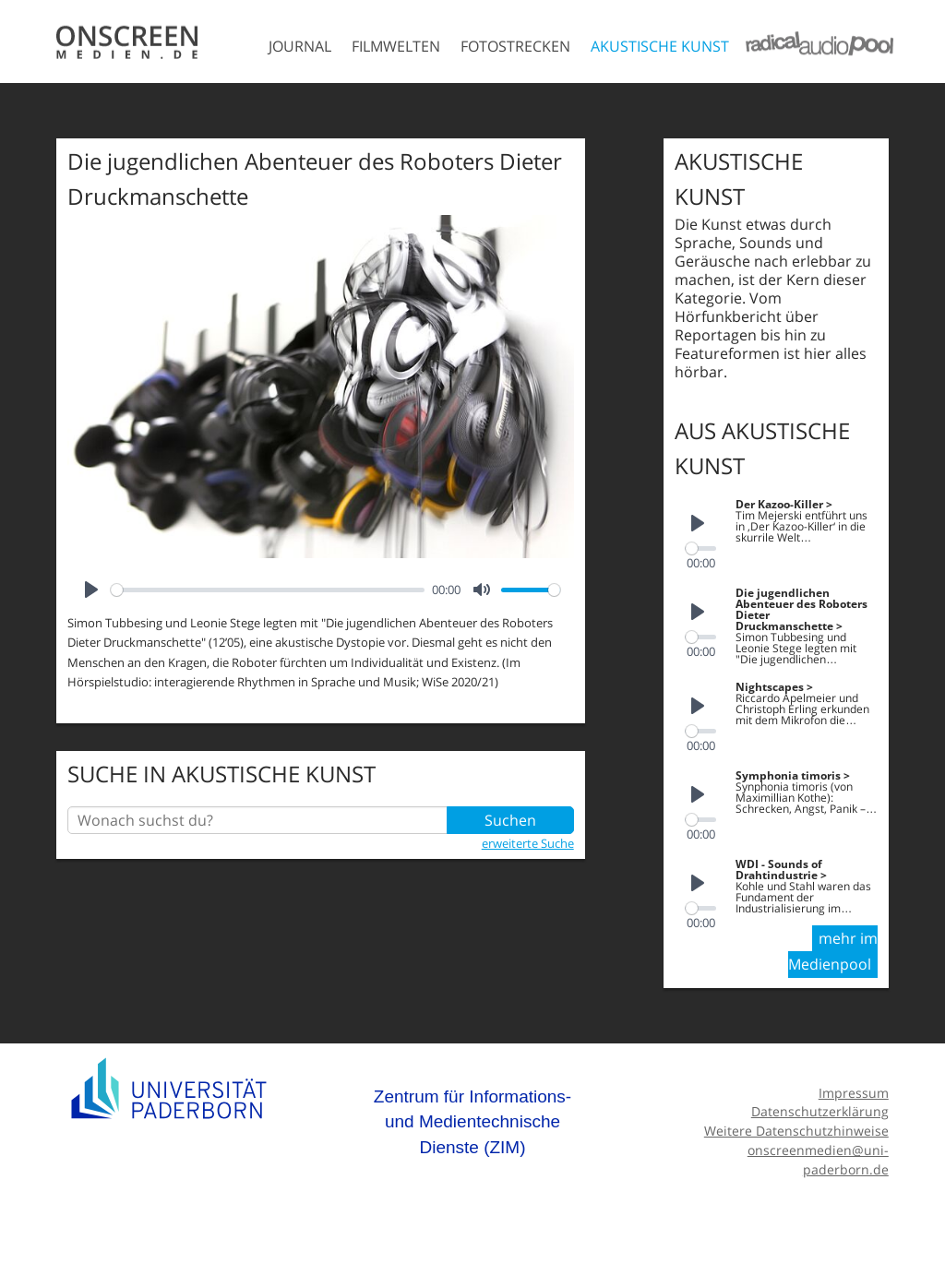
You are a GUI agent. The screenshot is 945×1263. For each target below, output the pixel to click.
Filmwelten (396, 46)
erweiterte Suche (528, 843)
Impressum (854, 1093)
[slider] (268, 590)
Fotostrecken (515, 46)
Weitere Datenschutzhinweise (796, 1130)
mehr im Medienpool (833, 951)
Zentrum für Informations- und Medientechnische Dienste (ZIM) (472, 1122)
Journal (300, 46)
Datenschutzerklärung (820, 1111)
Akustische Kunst (660, 46)
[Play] (91, 589)
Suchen (510, 820)
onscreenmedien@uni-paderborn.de (818, 1159)
